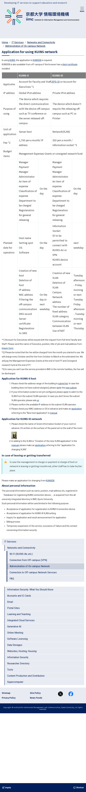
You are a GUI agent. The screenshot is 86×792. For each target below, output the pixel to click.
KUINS (12, 60)
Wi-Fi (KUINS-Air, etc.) (21, 554)
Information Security (17, 657)
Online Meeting (15, 632)
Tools (10, 669)
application (76, 409)
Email (10, 601)
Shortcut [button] (79, 787)
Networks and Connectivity (41, 42)
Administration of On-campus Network (25, 46)
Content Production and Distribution (26, 675)
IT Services (18, 42)
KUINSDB (37, 60)
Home (5, 42)
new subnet (71, 388)
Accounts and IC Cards (19, 595)
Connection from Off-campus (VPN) (28, 560)
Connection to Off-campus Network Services (33, 572)
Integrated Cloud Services (21, 620)
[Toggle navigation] (82, 9)
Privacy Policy (8, 697)
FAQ (12, 578)
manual (53, 413)
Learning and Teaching (19, 614)
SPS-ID (56, 81)
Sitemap (6, 692)
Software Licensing (17, 638)
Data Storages (14, 645)
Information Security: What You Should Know (30, 589)
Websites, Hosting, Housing (22, 651)
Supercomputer (15, 682)
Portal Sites (13, 608)
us (38, 400)
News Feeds (36, 697)
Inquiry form (7, 348)
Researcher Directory (18, 663)
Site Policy (35, 692)
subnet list (63, 383)
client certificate (69, 64)
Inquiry (6, 787)
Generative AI (14, 626)
